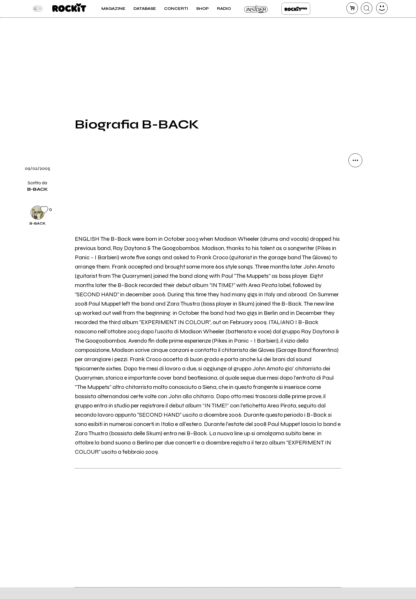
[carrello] (352, 8)
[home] (69, 8)
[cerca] (366, 8)
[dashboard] (382, 8)
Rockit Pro (295, 9)
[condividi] (355, 160)
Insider (256, 8)
